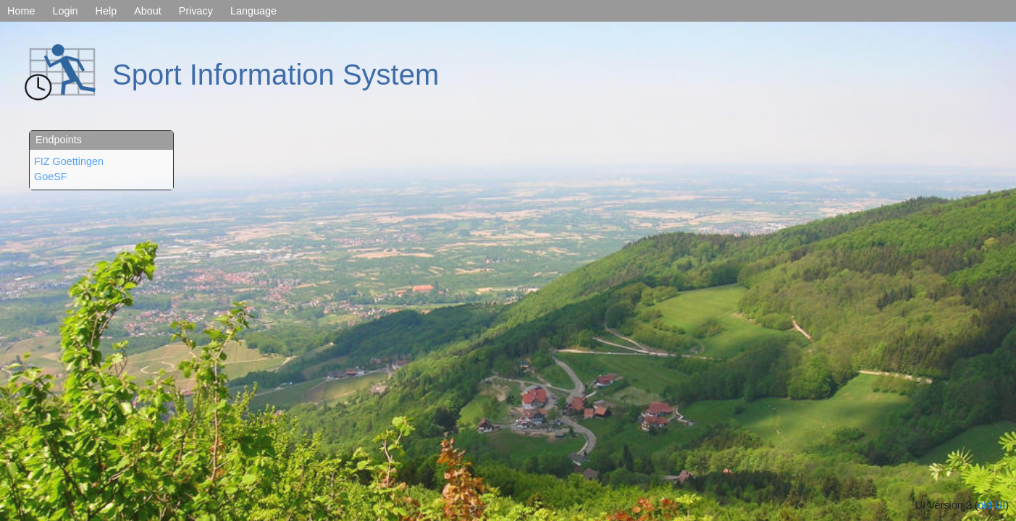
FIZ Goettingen (69, 161)
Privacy (196, 11)
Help (106, 11)
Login (64, 11)
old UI (992, 505)
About (147, 11)
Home (21, 11)
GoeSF (50, 176)
